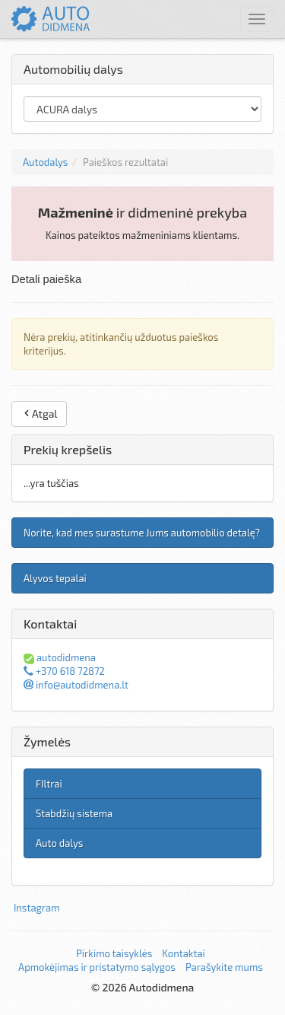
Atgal (39, 413)
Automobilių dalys (73, 69)
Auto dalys (59, 843)
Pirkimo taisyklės (114, 953)
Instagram (37, 908)
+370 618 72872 (64, 671)
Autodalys (45, 162)
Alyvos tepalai (55, 578)
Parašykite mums (224, 967)
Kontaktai (183, 953)
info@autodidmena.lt (76, 685)
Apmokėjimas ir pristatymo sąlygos (97, 967)
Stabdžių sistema (74, 813)
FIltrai (49, 784)
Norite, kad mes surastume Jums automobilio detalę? (142, 533)
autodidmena (60, 657)
